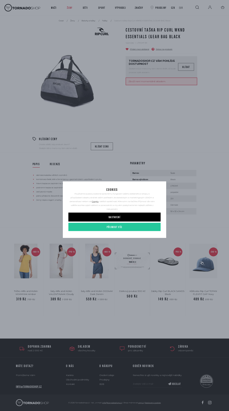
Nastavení (114, 225)
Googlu (95, 209)
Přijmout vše (114, 235)
